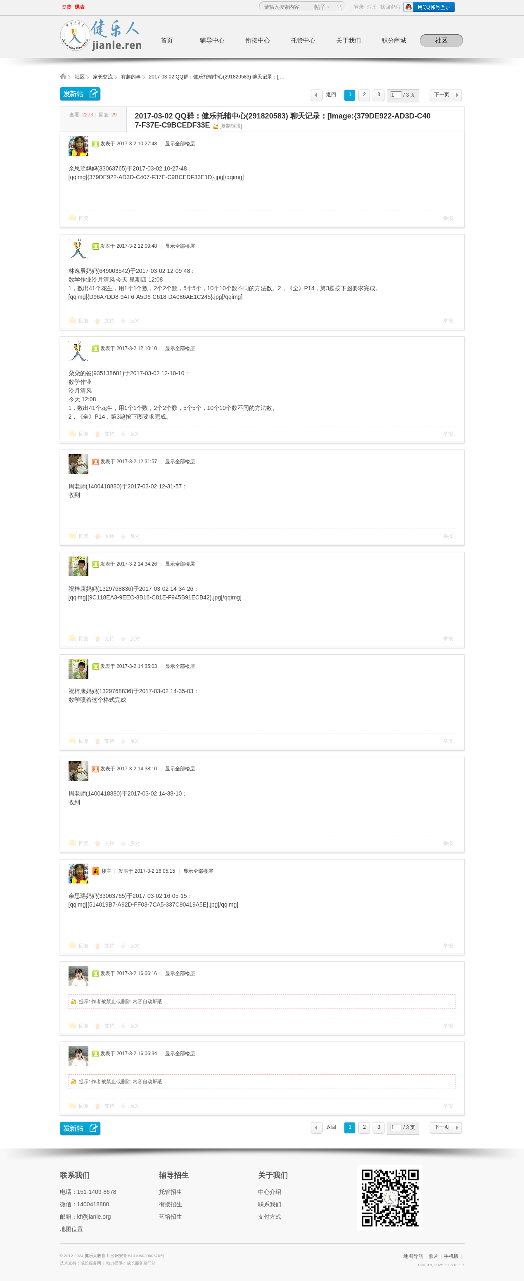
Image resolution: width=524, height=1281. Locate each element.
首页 (167, 40)
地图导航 (413, 1256)
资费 (66, 7)
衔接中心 (257, 40)
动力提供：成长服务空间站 (131, 1263)
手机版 (451, 1256)
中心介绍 (269, 1192)
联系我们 (75, 1175)
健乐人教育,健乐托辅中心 (63, 79)
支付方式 (269, 1216)
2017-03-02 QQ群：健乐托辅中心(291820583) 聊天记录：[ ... (216, 77)
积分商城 (394, 40)
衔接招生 (170, 1204)
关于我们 (348, 40)
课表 (80, 7)
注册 (372, 7)
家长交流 (103, 77)
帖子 (320, 7)
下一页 (441, 94)
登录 (359, 7)
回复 (84, 218)
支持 (110, 321)
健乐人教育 (96, 1255)
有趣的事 (131, 77)
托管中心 (303, 40)
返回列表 (331, 97)
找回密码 (390, 7)
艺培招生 (170, 1216)
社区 (441, 40)
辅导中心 (212, 40)
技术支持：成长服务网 (80, 1263)
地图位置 (71, 1229)
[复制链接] (230, 126)
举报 (448, 218)
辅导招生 (174, 1175)
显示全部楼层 (180, 144)
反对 (135, 321)
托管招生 (170, 1192)
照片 (434, 1256)
